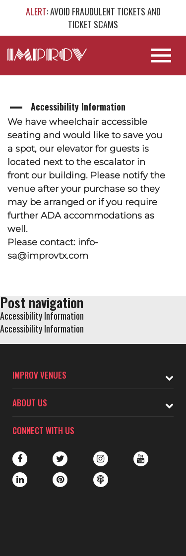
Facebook (19, 458)
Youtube (140, 458)
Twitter (60, 458)
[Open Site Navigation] (161, 55)
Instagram (100, 458)
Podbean (100, 479)
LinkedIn (19, 479)
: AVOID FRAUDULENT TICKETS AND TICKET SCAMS (93, 18)
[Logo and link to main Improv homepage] (47, 54)
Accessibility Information (42, 315)
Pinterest (60, 479)
